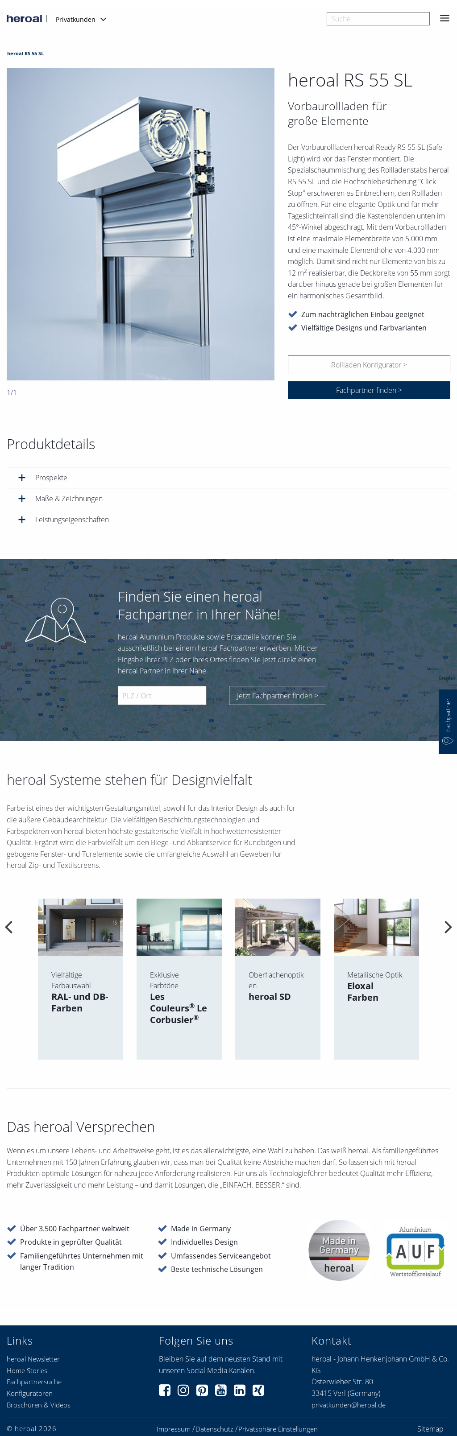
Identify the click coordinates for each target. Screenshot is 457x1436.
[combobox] (378, 18)
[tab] (228, 477)
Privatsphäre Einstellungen (278, 1429)
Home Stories (27, 1370)
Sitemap (430, 1428)
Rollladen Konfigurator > (369, 365)
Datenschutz (214, 1429)
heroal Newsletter (33, 1358)
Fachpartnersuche (34, 1381)
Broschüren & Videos (39, 1404)
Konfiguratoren (30, 1393)
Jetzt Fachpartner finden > (277, 696)
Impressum (174, 1429)
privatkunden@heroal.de (349, 1404)
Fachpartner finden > (369, 390)
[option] (140, 224)
